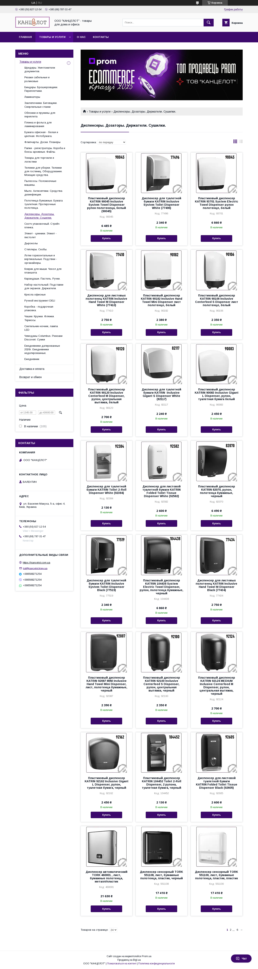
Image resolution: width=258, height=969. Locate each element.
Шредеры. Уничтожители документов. (39, 69)
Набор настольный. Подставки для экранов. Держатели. (43, 286)
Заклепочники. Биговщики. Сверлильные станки (40, 104)
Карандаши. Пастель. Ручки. (42, 278)
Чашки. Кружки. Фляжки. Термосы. (39, 318)
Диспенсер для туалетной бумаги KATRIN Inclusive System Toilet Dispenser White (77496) (161, 203)
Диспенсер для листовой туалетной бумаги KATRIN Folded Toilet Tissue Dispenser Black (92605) (216, 782)
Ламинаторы (32, 96)
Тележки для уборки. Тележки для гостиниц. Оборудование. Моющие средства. (43, 171)
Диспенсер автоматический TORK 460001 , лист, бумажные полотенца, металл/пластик (106, 876)
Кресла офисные (35, 294)
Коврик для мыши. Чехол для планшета (42, 270)
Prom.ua (146, 956)
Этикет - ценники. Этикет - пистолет (40, 235)
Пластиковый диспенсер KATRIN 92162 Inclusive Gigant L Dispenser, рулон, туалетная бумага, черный (106, 782)
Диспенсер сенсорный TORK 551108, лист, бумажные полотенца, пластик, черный (161, 875)
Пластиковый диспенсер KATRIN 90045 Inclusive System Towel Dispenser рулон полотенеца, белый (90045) (106, 205)
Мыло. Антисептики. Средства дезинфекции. (43, 192)
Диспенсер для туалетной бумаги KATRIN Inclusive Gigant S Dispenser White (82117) (161, 394)
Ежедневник (31, 359)
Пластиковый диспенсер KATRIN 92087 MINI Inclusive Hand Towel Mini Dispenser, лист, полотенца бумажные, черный (106, 684)
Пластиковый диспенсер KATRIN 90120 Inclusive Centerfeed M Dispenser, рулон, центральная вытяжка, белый (106, 396)
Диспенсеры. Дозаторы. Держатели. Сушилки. (39, 216)
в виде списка (241, 142)
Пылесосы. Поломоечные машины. (40, 182)
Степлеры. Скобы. (35, 249)
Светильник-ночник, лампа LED (41, 328)
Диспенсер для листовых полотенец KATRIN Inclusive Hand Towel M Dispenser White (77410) (106, 300)
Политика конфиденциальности (156, 963)
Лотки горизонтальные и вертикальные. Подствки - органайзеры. (40, 259)
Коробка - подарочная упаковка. (38, 308)
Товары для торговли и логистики (39, 159)
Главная (25, 37)
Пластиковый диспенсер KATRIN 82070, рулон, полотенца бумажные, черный (216, 491)
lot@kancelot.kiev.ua (35, 568)
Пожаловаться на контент (121, 963)
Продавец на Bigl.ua (129, 960)
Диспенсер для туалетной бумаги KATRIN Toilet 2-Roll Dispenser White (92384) (106, 489)
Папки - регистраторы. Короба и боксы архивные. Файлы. (44, 150)
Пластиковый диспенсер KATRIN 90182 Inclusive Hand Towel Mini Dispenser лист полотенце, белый (161, 300)
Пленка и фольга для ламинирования (38, 124)
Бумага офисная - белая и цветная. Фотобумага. (41, 134)
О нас (81, 37)
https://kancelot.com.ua (36, 562)
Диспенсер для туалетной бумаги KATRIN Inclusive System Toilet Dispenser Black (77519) (106, 585)
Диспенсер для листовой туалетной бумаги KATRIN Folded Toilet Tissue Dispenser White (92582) (162, 491)
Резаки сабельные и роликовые (37, 79)
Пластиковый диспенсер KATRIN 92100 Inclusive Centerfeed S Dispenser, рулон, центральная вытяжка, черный (161, 684)
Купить (106, 238)
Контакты (101, 37)
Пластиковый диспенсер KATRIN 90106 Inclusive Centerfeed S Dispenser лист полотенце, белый (216, 300)
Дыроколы (31, 243)
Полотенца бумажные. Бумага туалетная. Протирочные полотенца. (43, 204)
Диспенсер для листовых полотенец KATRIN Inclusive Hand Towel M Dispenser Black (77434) (216, 585)
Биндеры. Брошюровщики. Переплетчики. (41, 89)
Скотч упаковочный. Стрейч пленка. (41, 225)
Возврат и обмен (30, 377)
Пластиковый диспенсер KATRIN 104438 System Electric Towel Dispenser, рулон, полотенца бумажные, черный (161, 587)
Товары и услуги (52, 37)
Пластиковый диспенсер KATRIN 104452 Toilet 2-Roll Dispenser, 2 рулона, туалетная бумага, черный (161, 782)
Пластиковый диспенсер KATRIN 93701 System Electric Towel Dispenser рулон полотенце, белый (216, 203)
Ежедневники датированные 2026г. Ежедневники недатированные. (42, 349)
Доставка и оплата (31, 368)
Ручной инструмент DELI (39, 300)
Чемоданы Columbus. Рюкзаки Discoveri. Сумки (43, 337)
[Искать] (209, 22)
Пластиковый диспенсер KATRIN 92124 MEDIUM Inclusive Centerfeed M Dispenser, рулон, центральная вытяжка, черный (216, 685)
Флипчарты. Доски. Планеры (42, 142)
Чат (241, 958)
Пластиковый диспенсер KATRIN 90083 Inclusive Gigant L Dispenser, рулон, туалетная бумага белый (216, 394)
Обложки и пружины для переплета (39, 114)
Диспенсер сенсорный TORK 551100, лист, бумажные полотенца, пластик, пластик (216, 875)
